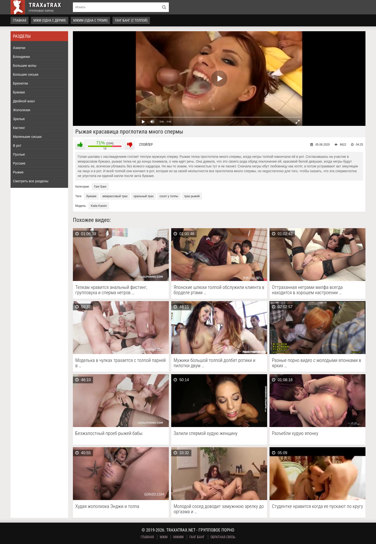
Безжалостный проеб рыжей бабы (108, 433)
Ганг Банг (100, 186)
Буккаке (19, 92)
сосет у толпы (168, 196)
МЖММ (178, 537)
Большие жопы (24, 65)
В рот (17, 145)
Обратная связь (223, 537)
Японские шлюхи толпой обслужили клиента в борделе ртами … (219, 290)
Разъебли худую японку (295, 433)
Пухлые (19, 154)
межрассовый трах (115, 196)
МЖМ (163, 537)
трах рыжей (192, 196)
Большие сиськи (25, 74)
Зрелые (19, 119)
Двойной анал (24, 101)
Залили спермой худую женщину (205, 433)
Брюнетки (20, 83)
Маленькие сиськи (27, 137)
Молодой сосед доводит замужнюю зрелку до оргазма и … (219, 509)
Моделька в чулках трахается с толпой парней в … (120, 363)
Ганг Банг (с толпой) (131, 20)
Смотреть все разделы (30, 181)
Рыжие (18, 172)
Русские (19, 163)
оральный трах (143, 196)
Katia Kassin (99, 206)
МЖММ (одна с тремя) (90, 20)
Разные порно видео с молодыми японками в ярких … (316, 363)
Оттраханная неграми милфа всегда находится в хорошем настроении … (307, 290)
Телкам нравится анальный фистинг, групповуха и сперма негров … (111, 290)
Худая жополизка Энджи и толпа (107, 506)
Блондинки (21, 57)
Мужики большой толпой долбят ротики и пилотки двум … (214, 363)
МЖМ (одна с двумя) (49, 20)
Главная (19, 20)
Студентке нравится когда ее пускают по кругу (317, 506)
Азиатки (19, 48)
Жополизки (21, 110)
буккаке (91, 196)
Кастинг (19, 128)
